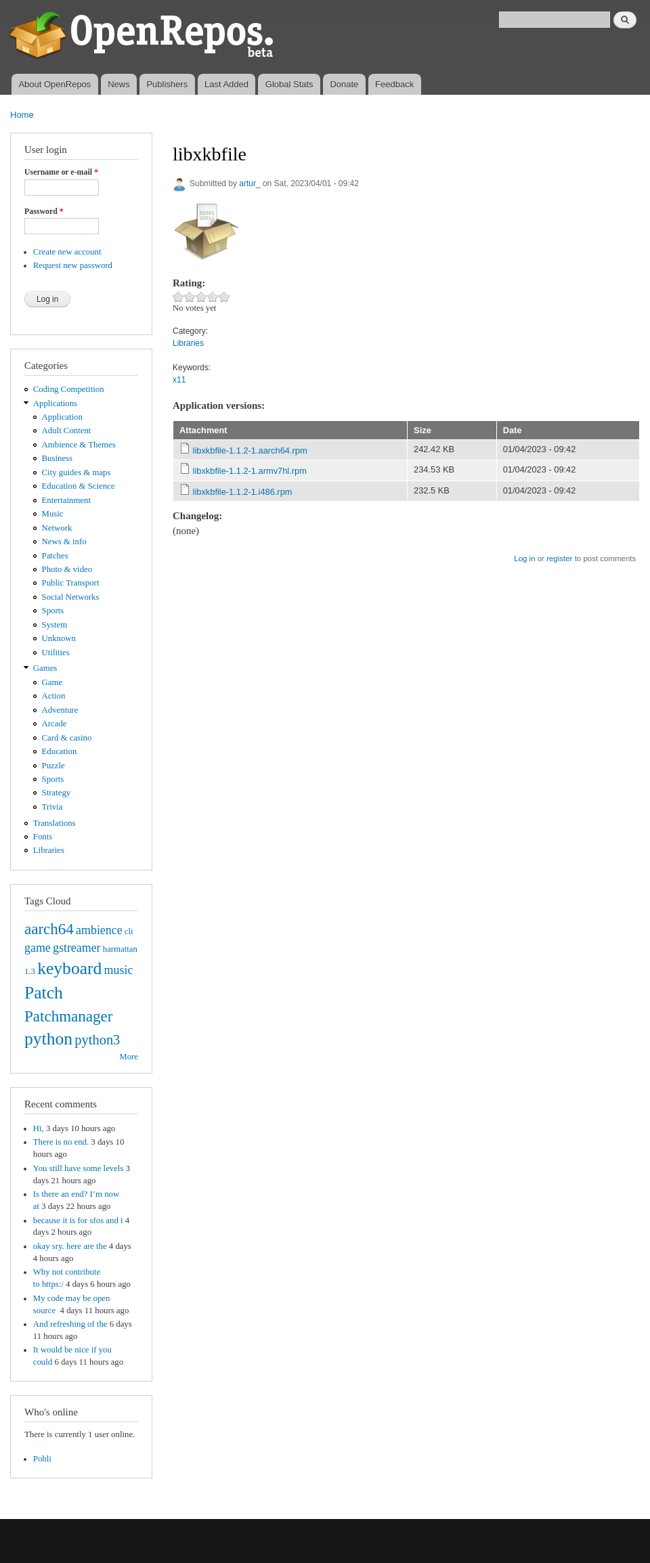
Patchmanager (68, 1016)
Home (22, 115)
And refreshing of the (70, 1324)
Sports (53, 610)
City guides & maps (76, 472)
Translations (54, 823)
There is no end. (61, 1142)
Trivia (52, 807)
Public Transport (71, 583)
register (559, 558)
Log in (524, 558)
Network (57, 528)
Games (45, 668)
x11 (179, 379)
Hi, (38, 1128)
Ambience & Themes (79, 444)
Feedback (394, 84)
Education (59, 751)
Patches (55, 555)
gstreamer (77, 947)
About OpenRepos (54, 84)
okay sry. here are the (70, 1246)
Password (44, 211)
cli (129, 931)
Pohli (42, 1458)
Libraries (48, 850)
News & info (64, 541)
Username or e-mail (61, 172)
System (55, 625)
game (37, 947)
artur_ (249, 183)
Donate (344, 84)
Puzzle (53, 765)
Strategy (56, 792)
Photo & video (67, 569)
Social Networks (71, 597)
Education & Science (78, 486)
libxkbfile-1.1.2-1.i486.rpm (242, 492)
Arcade (54, 723)
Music (53, 514)
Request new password (72, 265)
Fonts (42, 836)
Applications (55, 403)
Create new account (67, 252)
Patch (43, 993)
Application (62, 417)
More (128, 1056)
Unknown (59, 638)
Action (54, 696)
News (119, 84)
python (48, 1039)
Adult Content (66, 430)
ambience (99, 930)
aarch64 (49, 929)
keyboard (69, 968)
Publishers (167, 84)
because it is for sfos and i (78, 1220)
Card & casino (67, 738)
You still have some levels (78, 1168)
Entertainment (66, 500)
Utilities (56, 652)
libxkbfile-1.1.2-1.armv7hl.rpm (250, 471)
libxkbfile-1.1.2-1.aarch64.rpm (250, 450)
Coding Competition (68, 389)
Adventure (60, 710)
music (118, 970)
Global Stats (289, 84)
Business (57, 458)
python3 (97, 1039)
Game (52, 682)
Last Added (226, 84)
